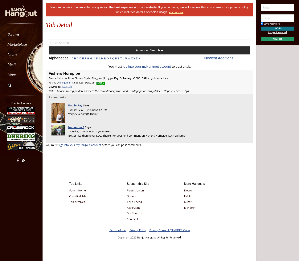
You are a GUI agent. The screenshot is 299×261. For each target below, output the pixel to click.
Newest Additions (218, 58)
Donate (131, 196)
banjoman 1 (66, 82)
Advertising (133, 207)
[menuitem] (21, 34)
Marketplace (17, 44)
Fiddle (187, 196)
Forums (14, 34)
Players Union (135, 190)
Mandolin (189, 207)
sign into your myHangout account (79, 145)
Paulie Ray (75, 105)
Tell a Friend (134, 202)
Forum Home (77, 190)
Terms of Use (117, 230)
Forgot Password (277, 32)
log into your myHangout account (147, 66)
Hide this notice (176, 12)
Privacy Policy (137, 230)
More (12, 75)
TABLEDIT (67, 86)
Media (13, 64)
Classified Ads (77, 196)
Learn (12, 54)
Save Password (270, 23)
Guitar (187, 202)
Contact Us (134, 219)
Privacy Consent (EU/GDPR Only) (169, 230)
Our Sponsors (135, 213)
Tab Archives (77, 202)
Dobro (188, 190)
